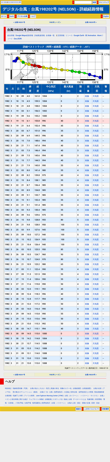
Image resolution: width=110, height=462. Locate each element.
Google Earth (79, 35)
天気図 (96, 96)
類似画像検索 (99, 392)
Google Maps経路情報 (24, 35)
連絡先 (78, 409)
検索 (94, 2)
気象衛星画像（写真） (21, 388)
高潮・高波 (95, 403)
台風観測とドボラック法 (54, 399)
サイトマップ (104, 2)
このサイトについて (91, 409)
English (106, 16)
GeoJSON (18, 39)
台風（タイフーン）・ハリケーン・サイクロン (82, 396)
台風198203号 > (91, 22)
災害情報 (60, 35)
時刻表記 (8, 388)
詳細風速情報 (39, 35)
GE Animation (90, 35)
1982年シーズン (55, 22)
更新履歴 (105, 409)
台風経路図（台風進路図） (82, 388)
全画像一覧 (50, 35)
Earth (12, 16)
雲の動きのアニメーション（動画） (26, 392)
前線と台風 (68, 399)
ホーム (3, 16)
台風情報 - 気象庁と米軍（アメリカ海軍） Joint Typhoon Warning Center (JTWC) (34, 396)
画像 (87, 96)
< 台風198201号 (19, 22)
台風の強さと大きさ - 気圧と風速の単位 (44, 388)
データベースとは (79, 399)
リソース (69, 35)
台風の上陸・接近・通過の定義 (78, 403)
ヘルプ (33, 16)
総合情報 (10, 35)
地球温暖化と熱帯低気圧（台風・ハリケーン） (49, 403)
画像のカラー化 (66, 388)
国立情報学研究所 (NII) (14, 2)
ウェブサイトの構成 (36, 399)
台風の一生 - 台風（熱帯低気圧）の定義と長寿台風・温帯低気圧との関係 (66, 392)
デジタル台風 (22, 16)
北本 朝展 (3, 2)
